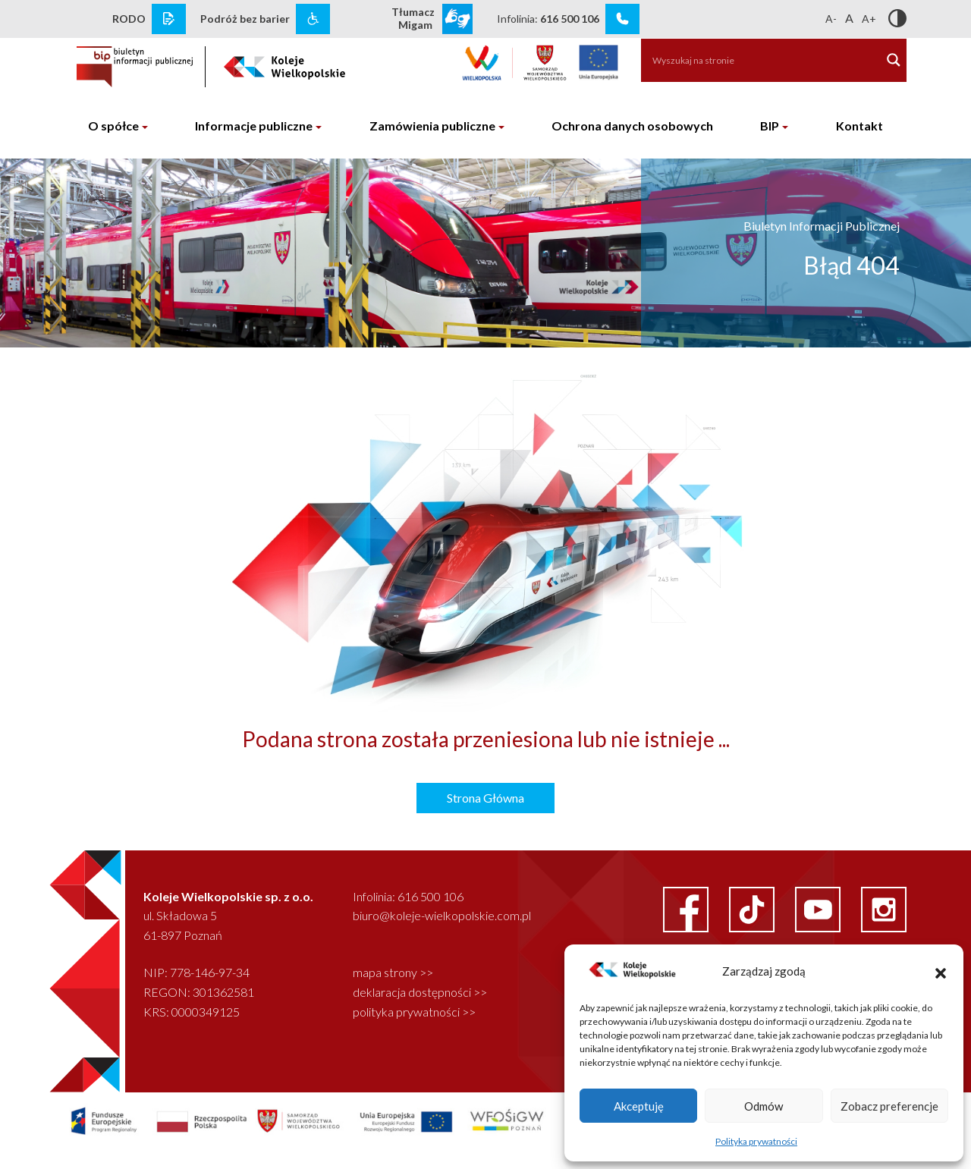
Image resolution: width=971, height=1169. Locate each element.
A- (831, 18)
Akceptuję (639, 1106)
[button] (940, 971)
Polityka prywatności (756, 1141)
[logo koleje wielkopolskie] (285, 62)
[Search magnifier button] (894, 60)
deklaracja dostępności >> (420, 992)
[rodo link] (169, 19)
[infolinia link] (622, 19)
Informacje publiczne (254, 125)
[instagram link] (884, 907)
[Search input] (753, 60)
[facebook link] (687, 907)
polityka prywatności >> (414, 1011)
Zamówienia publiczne (432, 125)
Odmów (763, 1106)
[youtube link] (819, 907)
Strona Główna (485, 797)
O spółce (113, 125)
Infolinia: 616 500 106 (408, 896)
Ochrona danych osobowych (632, 125)
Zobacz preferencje (889, 1106)
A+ (869, 18)
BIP (769, 125)
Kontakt (859, 125)
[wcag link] (313, 19)
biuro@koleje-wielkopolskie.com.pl (442, 915)
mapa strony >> (393, 972)
